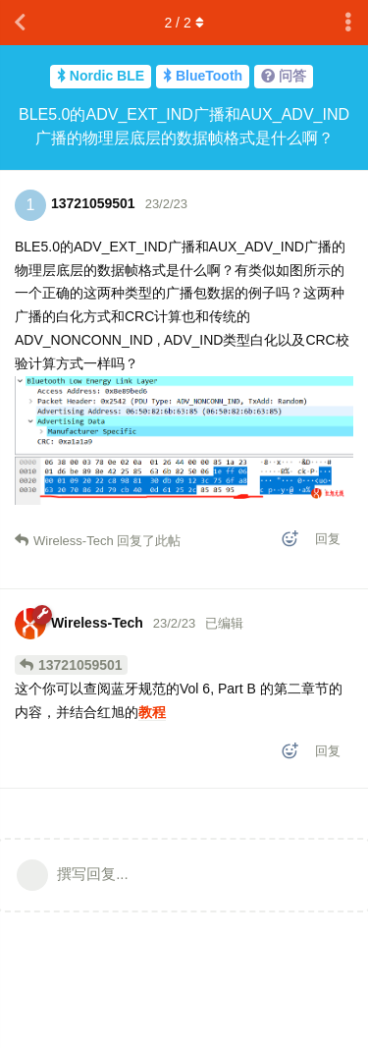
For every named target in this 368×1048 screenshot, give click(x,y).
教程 (152, 712)
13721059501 (80, 665)
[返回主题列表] (19, 22)
